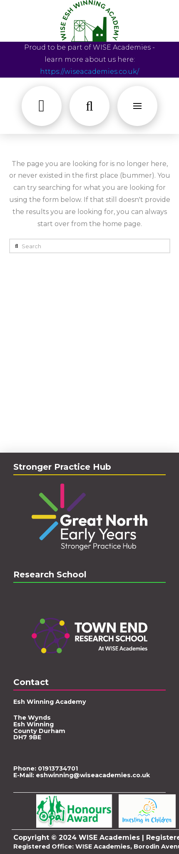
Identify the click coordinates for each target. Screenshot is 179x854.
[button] (42, 106)
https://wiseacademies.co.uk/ (89, 72)
